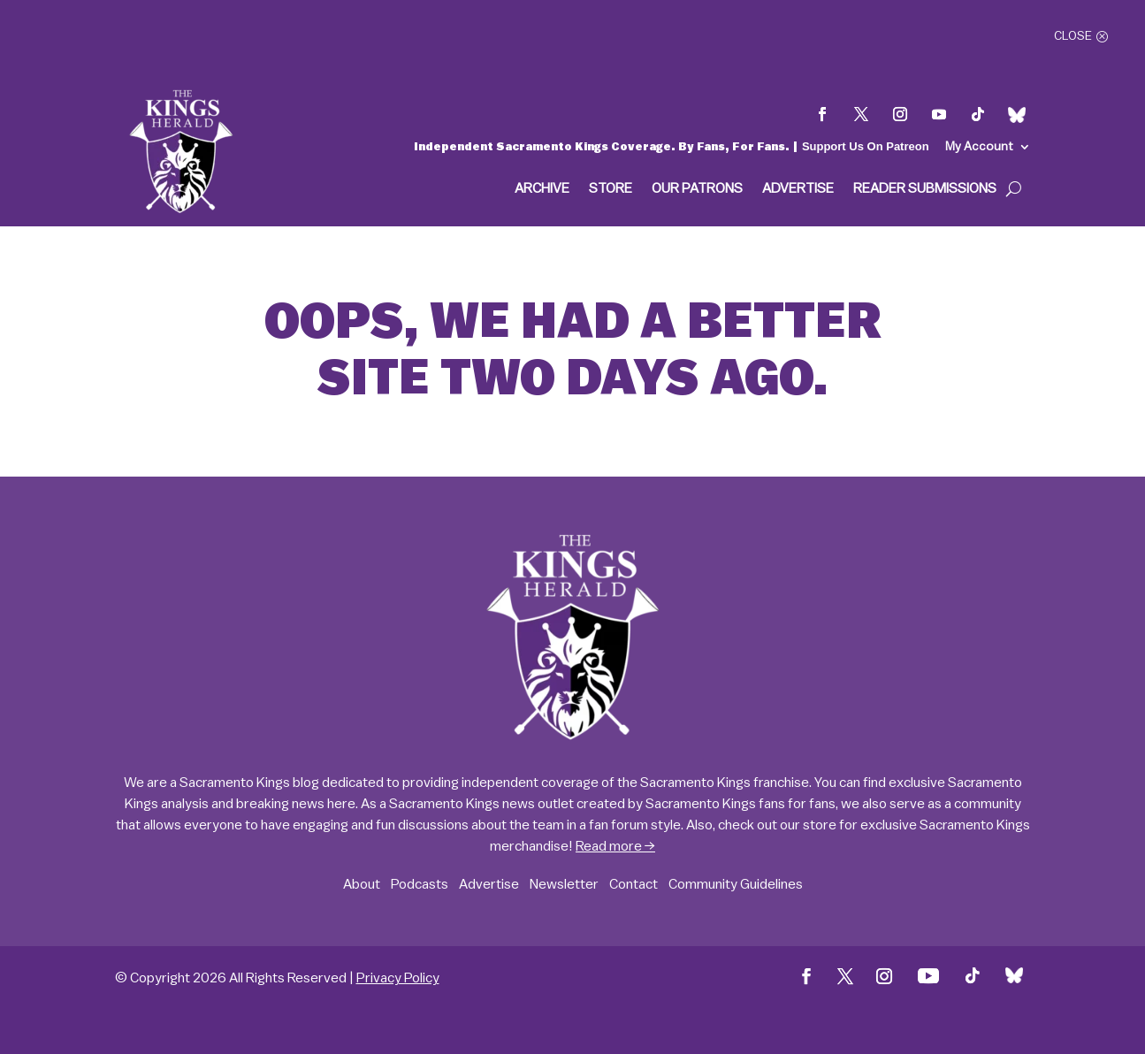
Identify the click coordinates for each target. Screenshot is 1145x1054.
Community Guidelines (735, 884)
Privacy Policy (397, 978)
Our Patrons (697, 188)
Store (610, 188)
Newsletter (564, 884)
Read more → (615, 846)
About (361, 884)
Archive (542, 188)
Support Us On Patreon (865, 146)
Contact (633, 884)
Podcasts (419, 884)
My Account (979, 147)
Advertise (798, 188)
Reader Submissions (924, 188)
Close (1073, 36)
